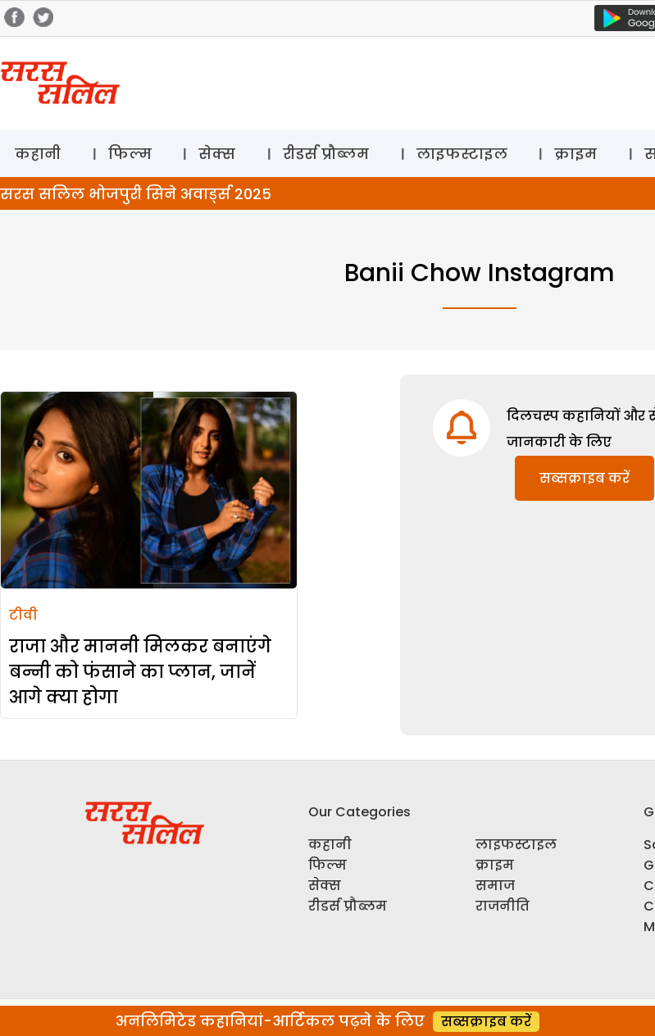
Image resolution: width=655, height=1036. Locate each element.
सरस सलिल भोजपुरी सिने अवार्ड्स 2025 (135, 194)
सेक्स (216, 153)
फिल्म (130, 153)
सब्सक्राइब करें (584, 478)
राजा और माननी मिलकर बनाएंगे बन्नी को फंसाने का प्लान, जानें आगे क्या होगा (140, 671)
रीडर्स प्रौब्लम (326, 153)
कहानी (38, 153)
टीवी (23, 615)
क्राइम (575, 153)
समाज (495, 885)
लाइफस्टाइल (461, 153)
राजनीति (502, 906)
